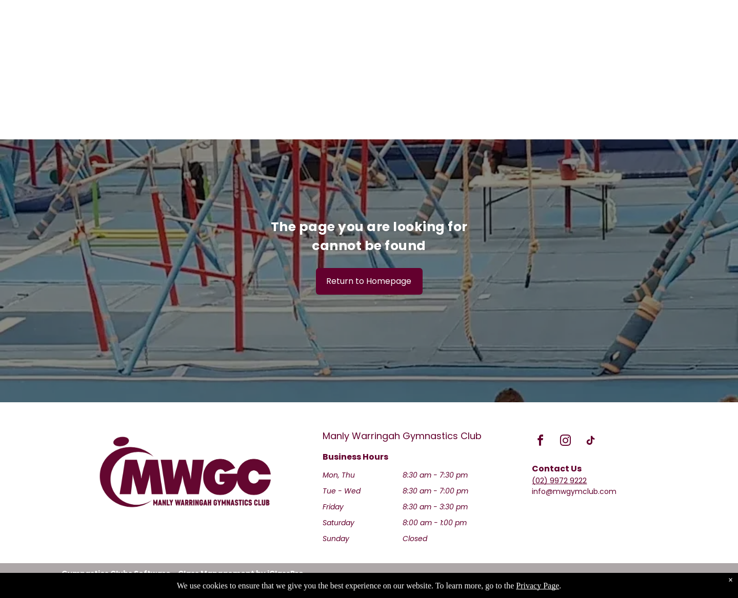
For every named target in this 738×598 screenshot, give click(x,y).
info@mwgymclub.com (574, 491)
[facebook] (540, 441)
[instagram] (565, 441)
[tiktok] (590, 441)
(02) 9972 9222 (559, 480)
